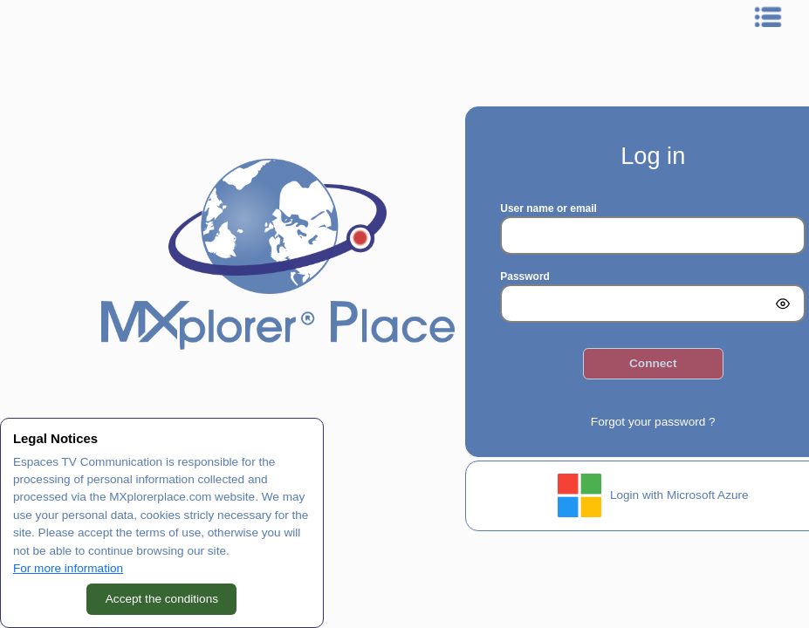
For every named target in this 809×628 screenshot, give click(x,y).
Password (525, 276)
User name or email (548, 208)
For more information (68, 568)
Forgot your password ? (653, 421)
